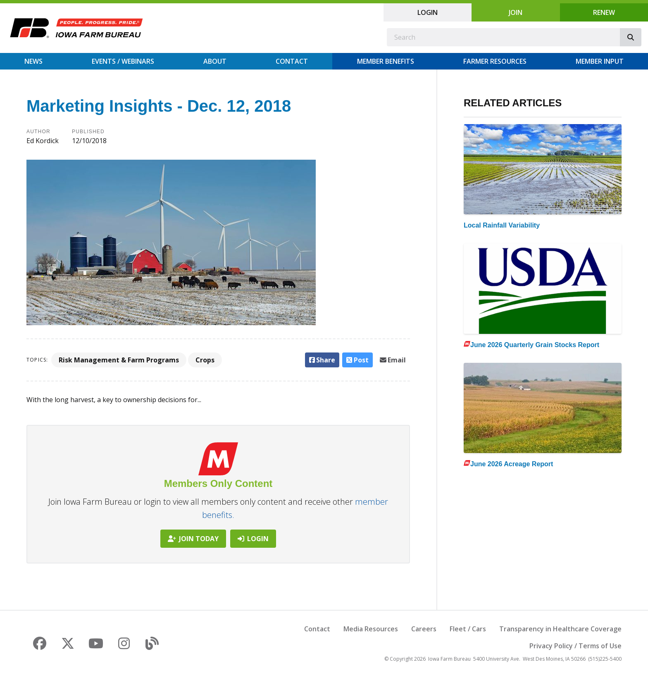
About (214, 61)
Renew (604, 12)
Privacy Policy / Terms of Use (575, 645)
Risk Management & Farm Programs (119, 359)
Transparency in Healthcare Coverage (560, 628)
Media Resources (370, 628)
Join (515, 12)
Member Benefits (385, 61)
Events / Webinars (123, 61)
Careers (423, 628)
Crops (204, 359)
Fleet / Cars (468, 628)
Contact (292, 61)
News (33, 61)
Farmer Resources (494, 61)
